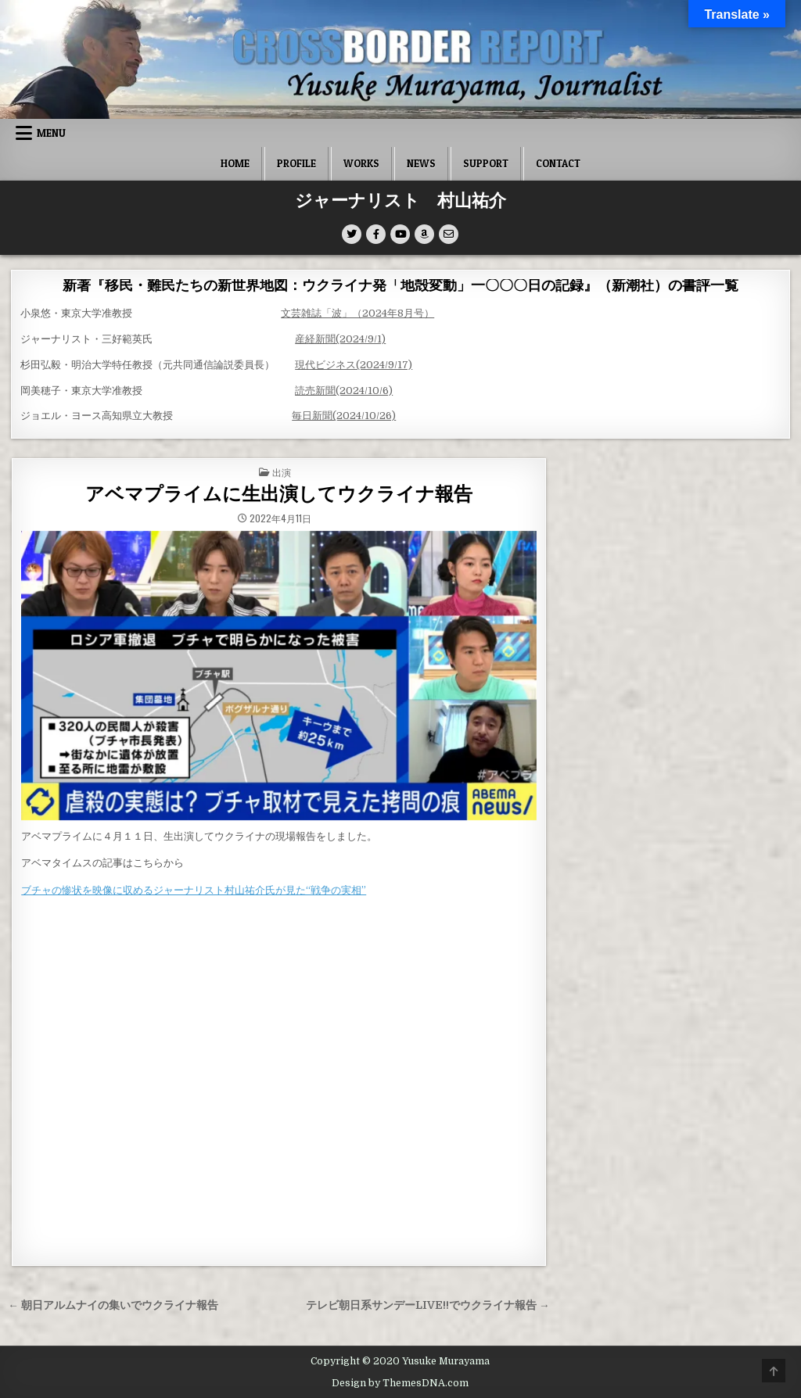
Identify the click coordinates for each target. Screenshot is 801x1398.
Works (361, 163)
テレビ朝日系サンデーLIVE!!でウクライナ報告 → (428, 1305)
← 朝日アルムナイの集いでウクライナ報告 (113, 1305)
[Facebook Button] (376, 234)
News (421, 163)
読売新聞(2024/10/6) (344, 390)
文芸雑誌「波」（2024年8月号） (357, 313)
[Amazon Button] (424, 234)
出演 (281, 472)
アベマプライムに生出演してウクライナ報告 (278, 494)
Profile (296, 163)
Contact (558, 163)
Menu (51, 133)
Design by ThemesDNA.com (400, 1383)
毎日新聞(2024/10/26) (344, 415)
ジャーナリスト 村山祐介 (400, 201)
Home (235, 163)
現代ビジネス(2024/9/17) (353, 365)
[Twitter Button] (351, 234)
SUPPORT (485, 163)
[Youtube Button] (400, 234)
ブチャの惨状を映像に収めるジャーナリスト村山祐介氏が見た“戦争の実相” (193, 890)
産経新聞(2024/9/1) (340, 339)
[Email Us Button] (448, 234)
